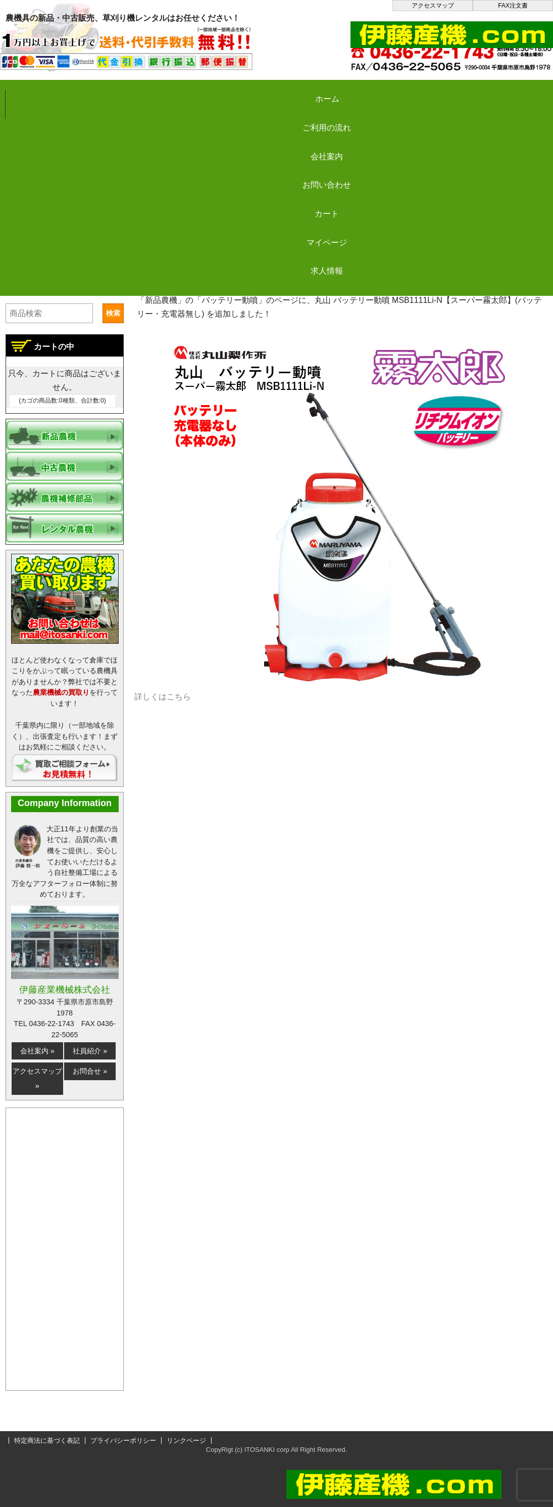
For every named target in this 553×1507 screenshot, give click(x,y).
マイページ (501, 91)
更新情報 (218, 281)
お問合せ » (90, 1071)
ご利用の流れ (136, 91)
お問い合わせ (318, 91)
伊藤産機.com (162, 281)
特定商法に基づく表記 (47, 1440)
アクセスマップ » (37, 1078)
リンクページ (186, 1440)
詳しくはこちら (162, 696)
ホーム (45, 91)
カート (410, 91)
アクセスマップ (433, 5)
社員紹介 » (90, 1051)
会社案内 (228, 91)
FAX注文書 (513, 5)
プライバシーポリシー (123, 1440)
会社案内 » (37, 1051)
